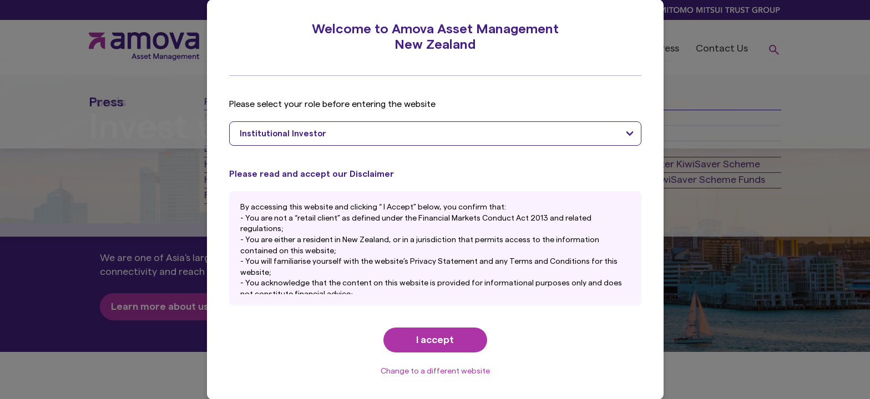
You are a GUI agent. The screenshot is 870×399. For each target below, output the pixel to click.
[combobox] (435, 133)
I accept (435, 340)
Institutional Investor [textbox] (283, 134)
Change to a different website (435, 371)
